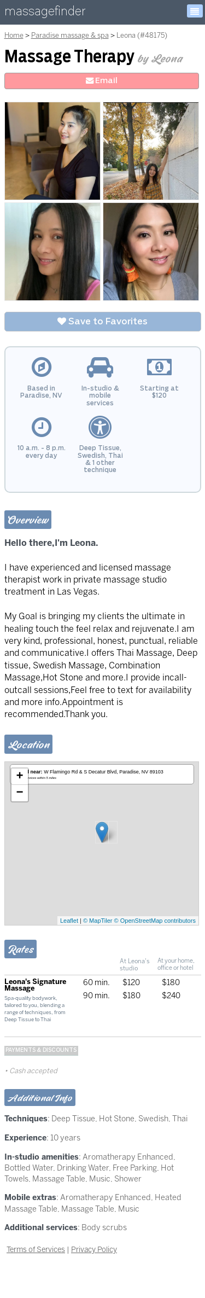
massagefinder (44, 13)
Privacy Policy (94, 1249)
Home (14, 35)
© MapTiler (98, 920)
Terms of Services (36, 1249)
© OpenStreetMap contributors (155, 920)
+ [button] (19, 777)
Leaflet (69, 920)
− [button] (19, 793)
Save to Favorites (102, 321)
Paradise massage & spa (70, 35)
